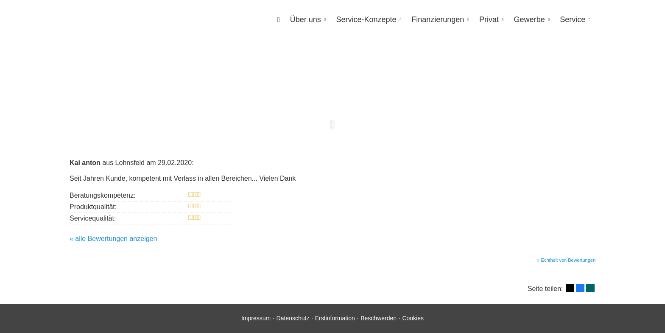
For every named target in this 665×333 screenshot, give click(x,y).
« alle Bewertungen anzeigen (113, 238)
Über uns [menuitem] (305, 19)
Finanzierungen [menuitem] (437, 19)
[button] (332, 129)
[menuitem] (278, 20)
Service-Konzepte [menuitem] (366, 19)
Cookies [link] (413, 318)
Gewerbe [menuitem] (529, 19)
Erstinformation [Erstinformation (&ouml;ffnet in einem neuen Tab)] (335, 318)
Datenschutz (293, 318)
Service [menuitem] (572, 19)
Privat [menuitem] (489, 19)
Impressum (256, 318)
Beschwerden (378, 318)
